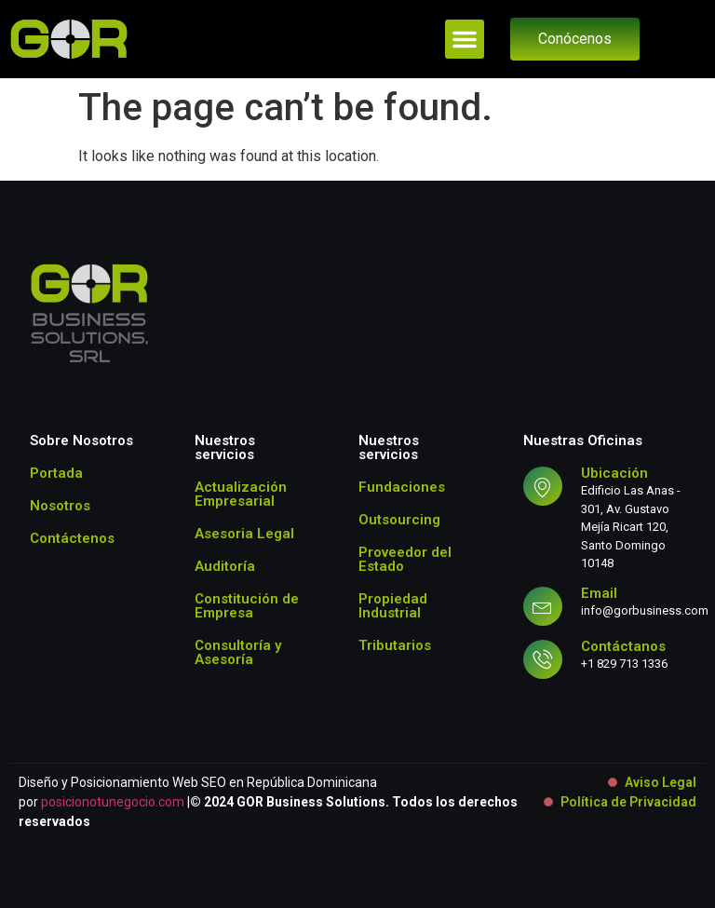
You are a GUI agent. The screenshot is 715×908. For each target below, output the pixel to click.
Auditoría (225, 566)
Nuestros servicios (225, 447)
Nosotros (60, 505)
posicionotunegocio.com (112, 801)
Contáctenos (72, 538)
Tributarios (394, 645)
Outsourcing (399, 519)
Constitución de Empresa (247, 605)
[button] (464, 39)
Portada (56, 473)
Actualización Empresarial (241, 494)
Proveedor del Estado (405, 559)
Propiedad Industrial (392, 605)
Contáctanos (623, 646)
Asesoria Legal (244, 533)
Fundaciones (401, 487)
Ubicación (614, 473)
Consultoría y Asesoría (238, 652)
